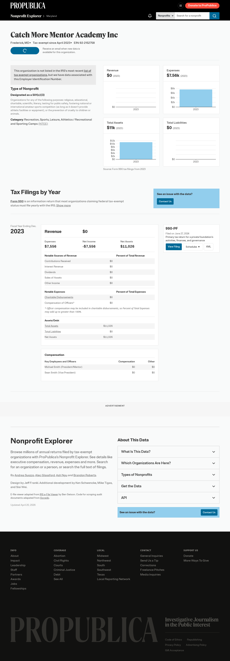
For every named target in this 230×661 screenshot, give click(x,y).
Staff (14, 570)
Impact (15, 560)
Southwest (104, 570)
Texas (101, 574)
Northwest (104, 560)
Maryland (51, 16)
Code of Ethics (173, 639)
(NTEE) (43, 124)
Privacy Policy (173, 644)
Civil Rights (61, 560)
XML (208, 246)
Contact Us (165, 201)
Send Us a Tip (149, 560)
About (15, 556)
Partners (16, 574)
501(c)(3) (38, 95)
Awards (16, 579)
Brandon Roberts (84, 475)
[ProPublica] (28, 6)
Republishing (194, 639)
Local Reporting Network (113, 579)
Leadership (18, 565)
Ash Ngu (61, 475)
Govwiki (44, 497)
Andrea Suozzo (24, 475)
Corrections (148, 565)
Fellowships (18, 588)
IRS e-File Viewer (49, 494)
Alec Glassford (45, 475)
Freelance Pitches (152, 570)
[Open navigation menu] (181, 6)
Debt (57, 574)
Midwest (103, 556)
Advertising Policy (196, 644)
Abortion (59, 556)
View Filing (174, 246)
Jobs (14, 584)
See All (58, 579)
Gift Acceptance (174, 650)
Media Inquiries (150, 574)
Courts (58, 565)
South (101, 565)
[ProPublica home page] (84, 629)
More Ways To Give (196, 560)
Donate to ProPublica (202, 5)
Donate (188, 556)
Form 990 (17, 201)
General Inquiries (151, 556)
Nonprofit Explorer (26, 16)
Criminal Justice (64, 570)
